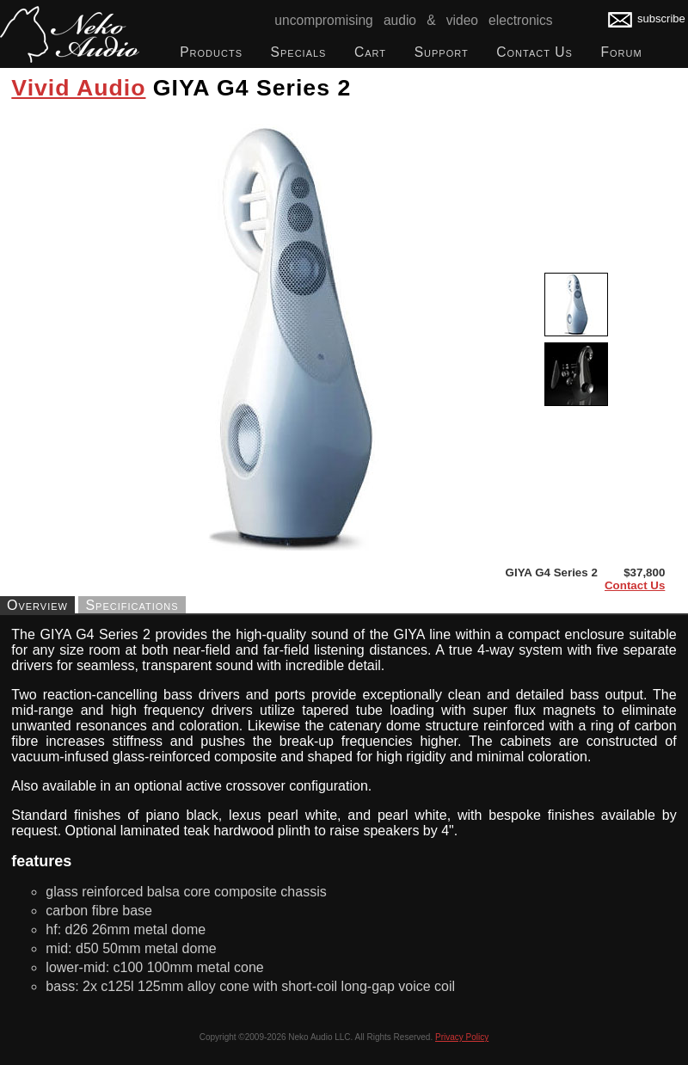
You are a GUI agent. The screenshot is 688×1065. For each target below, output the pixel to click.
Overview (37, 604)
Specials (299, 52)
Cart (370, 52)
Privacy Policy (461, 1037)
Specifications (131, 604)
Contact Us (534, 52)
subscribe (646, 18)
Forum (621, 52)
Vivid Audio (78, 88)
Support (442, 52)
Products (211, 52)
